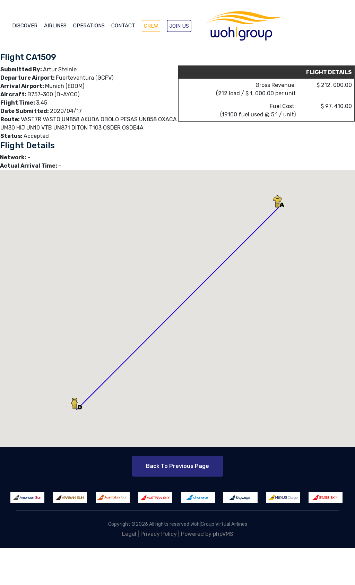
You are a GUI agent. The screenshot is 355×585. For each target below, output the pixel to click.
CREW (151, 26)
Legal (129, 534)
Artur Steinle (60, 69)
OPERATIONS (89, 26)
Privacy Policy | (160, 534)
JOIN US (179, 26)
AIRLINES (55, 26)
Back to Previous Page (177, 466)
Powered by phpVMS (207, 534)
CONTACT (123, 26)
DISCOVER (24, 26)
